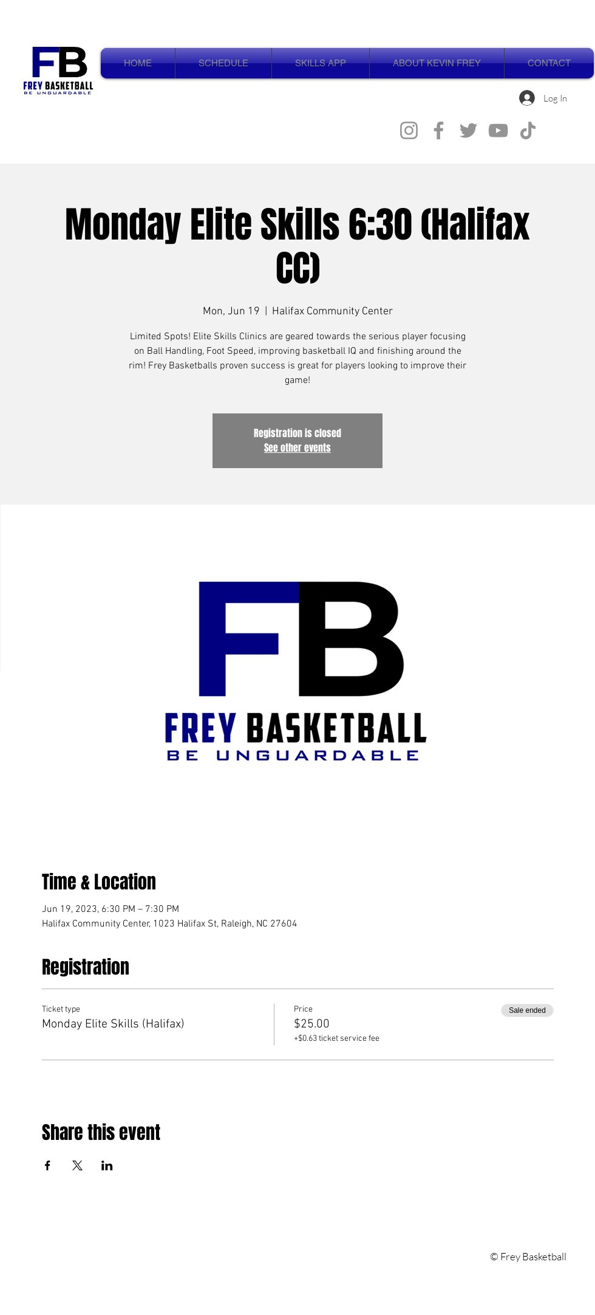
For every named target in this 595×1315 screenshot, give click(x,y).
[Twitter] (468, 130)
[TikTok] (528, 130)
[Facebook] (438, 130)
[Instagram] (409, 130)
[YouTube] (498, 130)
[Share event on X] (77, 1165)
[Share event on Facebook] (47, 1165)
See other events (297, 448)
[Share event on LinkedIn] (107, 1165)
